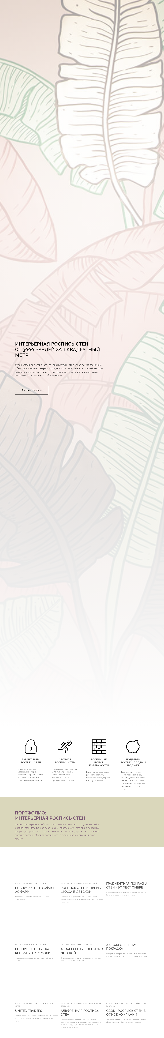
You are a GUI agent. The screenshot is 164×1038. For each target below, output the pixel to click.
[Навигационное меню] (159, 5)
